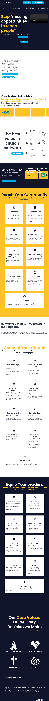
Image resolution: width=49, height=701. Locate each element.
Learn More (38, 2)
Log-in (27, 2)
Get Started (17, 153)
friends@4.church (43, 8)
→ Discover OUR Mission (10, 74)
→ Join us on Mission (9, 181)
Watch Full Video (8, 77)
